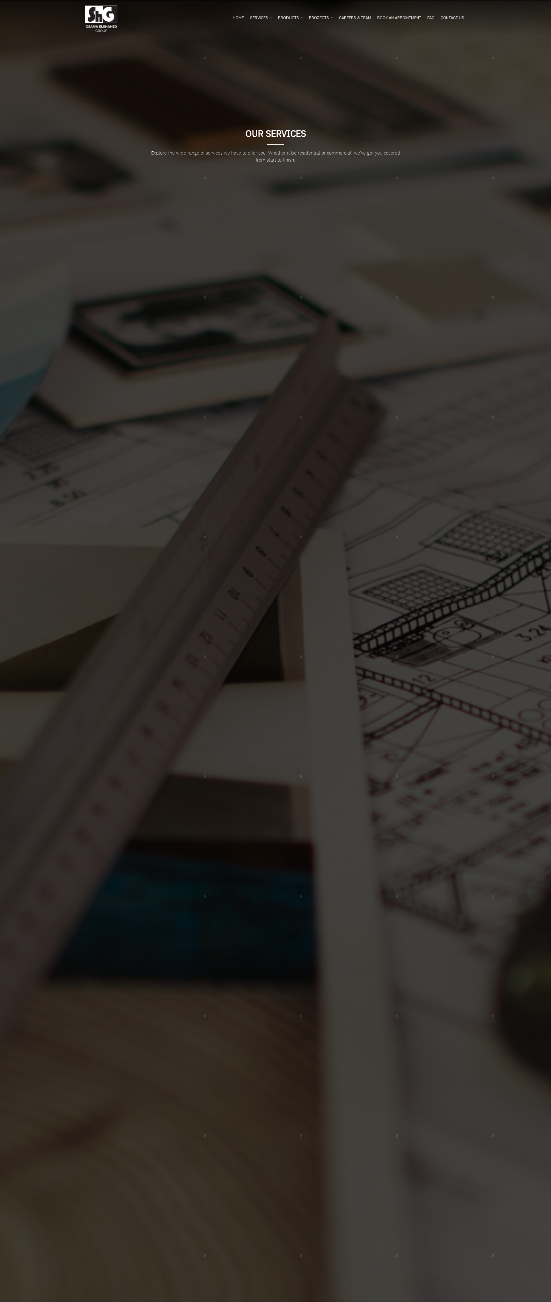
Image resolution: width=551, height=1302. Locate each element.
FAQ (431, 17)
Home (238, 17)
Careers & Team (355, 17)
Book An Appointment (399, 17)
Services (259, 17)
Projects (319, 17)
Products (288, 17)
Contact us (452, 17)
